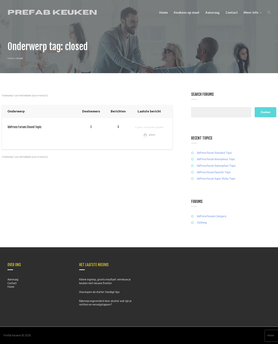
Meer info (251, 12)
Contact (232, 12)
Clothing (202, 222)
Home (163, 12)
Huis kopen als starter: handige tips (99, 291)
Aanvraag (212, 12)
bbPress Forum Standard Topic (214, 152)
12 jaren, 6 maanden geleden (149, 127)
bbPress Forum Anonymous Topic (216, 159)
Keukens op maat (186, 12)
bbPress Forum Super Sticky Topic (216, 178)
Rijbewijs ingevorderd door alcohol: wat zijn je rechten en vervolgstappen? (105, 302)
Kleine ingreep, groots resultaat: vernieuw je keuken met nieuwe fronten (105, 281)
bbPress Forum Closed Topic (25, 127)
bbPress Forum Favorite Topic (214, 172)
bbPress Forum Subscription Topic (216, 165)
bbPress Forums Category (211, 216)
